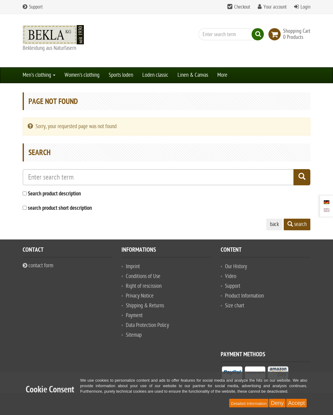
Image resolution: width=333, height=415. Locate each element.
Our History (236, 266)
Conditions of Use (143, 276)
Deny (277, 403)
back (274, 224)
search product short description (60, 208)
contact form (38, 265)
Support (33, 7)
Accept (296, 403)
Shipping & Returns (145, 305)
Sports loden (121, 75)
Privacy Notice (140, 296)
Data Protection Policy (147, 325)
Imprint (133, 266)
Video (230, 276)
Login (305, 7)
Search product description (54, 194)
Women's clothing (82, 75)
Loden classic (155, 75)
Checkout (242, 7)
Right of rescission (144, 286)
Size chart (234, 305)
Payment (134, 315)
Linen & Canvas (193, 75)
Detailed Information (249, 403)
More (222, 75)
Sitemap (134, 335)
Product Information (244, 296)
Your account (275, 7)
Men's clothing (39, 75)
